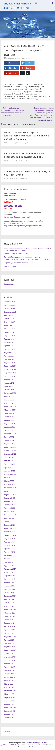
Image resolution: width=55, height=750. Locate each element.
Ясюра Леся (28, 58)
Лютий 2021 (9, 518)
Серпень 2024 (9, 376)
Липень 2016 (9, 704)
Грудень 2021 (9, 484)
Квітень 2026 (9, 309)
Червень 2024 (9, 383)
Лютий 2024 (9, 396)
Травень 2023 (9, 427)
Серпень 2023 (9, 417)
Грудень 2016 (9, 687)
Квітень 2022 (9, 471)
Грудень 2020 (9, 525)
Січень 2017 (9, 684)
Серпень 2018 (9, 620)
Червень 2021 (9, 505)
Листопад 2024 (10, 366)
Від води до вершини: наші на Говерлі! (19, 263)
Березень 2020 (10, 555)
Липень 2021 (9, 501)
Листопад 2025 (10, 325)
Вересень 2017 (10, 657)
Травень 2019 (9, 589)
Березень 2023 (10, 434)
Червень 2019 (9, 586)
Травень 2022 (9, 468)
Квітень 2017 (9, 674)
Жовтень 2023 (10, 410)
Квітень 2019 (9, 593)
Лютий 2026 (9, 315)
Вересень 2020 (10, 535)
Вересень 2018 (10, 616)
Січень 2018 (9, 643)
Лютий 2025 (9, 356)
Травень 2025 (9, 346)
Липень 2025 (9, 339)
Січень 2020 (9, 562)
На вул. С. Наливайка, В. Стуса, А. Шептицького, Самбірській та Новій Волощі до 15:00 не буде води (27, 135)
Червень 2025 (9, 342)
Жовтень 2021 (10, 491)
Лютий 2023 (9, 437)
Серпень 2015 (9, 711)
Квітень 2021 (9, 511)
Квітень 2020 (9, 552)
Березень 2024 (10, 393)
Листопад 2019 (10, 569)
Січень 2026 (9, 319)
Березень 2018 (10, 637)
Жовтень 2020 (10, 532)
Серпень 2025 (9, 336)
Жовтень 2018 (10, 613)
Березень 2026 (10, 312)
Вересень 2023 (10, 413)
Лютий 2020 (9, 559)
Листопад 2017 (10, 650)
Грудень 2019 (9, 566)
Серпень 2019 (9, 579)
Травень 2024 (9, 386)
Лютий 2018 (9, 640)
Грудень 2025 (9, 322)
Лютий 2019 (9, 599)
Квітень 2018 (9, 633)
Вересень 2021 (10, 495)
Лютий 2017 (9, 681)
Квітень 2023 (9, 430)
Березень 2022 (10, 474)
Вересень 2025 (10, 332)
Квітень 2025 (9, 349)
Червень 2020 (9, 545)
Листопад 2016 (10, 691)
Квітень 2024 (9, 390)
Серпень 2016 (9, 701)
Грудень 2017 (9, 647)
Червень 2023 (9, 424)
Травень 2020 (9, 549)
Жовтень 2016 (10, 694)
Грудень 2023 (9, 403)
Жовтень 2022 (10, 451)
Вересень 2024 (10, 373)
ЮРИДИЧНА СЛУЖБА (13, 206)
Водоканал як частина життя (16, 254)
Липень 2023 (9, 420)
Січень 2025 (9, 359)
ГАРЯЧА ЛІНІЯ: (10, 193)
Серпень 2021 (9, 498)
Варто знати (9, 284)
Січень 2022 (9, 481)
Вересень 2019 (10, 576)
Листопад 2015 (10, 708)
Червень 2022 (9, 464)
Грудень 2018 (9, 606)
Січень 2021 (9, 522)
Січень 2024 (9, 400)
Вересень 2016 (10, 697)
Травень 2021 (9, 508)
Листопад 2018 (10, 610)
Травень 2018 (9, 630)
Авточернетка (10, 266)
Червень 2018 (9, 626)
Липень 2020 (9, 542)
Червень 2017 (9, 667)
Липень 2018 (9, 623)
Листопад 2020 (10, 528)
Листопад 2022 (10, 447)
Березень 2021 (10, 515)
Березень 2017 (10, 677)
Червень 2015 (9, 718)
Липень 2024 (9, 380)
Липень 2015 (9, 714)
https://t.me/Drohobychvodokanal (17, 217)
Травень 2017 (9, 670)
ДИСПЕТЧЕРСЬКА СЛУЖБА (15, 200)
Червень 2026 (9, 302)
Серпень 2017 (9, 660)
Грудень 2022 (9, 444)
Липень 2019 (9, 582)
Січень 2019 (9, 603)
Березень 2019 (10, 596)
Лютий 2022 (9, 478)
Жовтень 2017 (9, 654)
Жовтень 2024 (10, 369)
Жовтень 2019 (10, 572)
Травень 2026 (9, 305)
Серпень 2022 (9, 457)
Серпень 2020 (9, 539)
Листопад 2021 (10, 488)
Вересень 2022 (10, 454)
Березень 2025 (10, 353)
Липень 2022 (9, 461)
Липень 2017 (9, 664)
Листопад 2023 (10, 407)
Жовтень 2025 (10, 329)
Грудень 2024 (9, 363)
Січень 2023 (9, 440)
